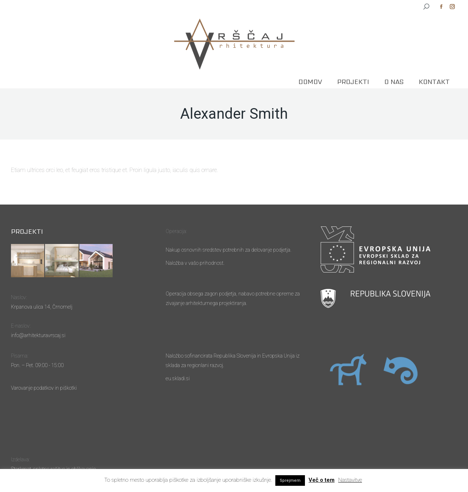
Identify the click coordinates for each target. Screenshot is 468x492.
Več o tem (322, 480)
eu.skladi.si (178, 378)
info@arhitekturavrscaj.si (38, 335)
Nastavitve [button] (350, 480)
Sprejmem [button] (290, 480)
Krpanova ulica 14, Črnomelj (41, 307)
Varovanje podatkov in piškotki (44, 388)
